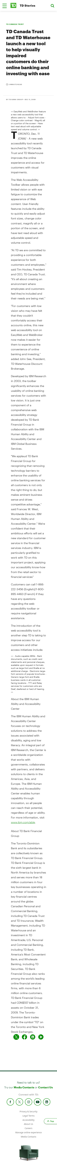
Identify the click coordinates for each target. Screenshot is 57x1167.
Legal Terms (28, 1115)
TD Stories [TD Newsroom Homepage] (27, 5)
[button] (4, 6)
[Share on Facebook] (24, 1037)
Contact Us (45, 1087)
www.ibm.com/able (23, 822)
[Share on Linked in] (33, 1037)
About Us (28, 1124)
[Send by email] (41, 1037)
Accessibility (28, 1119)
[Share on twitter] (16, 1037)
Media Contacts (24, 1087)
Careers (28, 1128)
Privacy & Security (28, 1111)
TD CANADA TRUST (15, 24)
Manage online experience (28, 1132)
